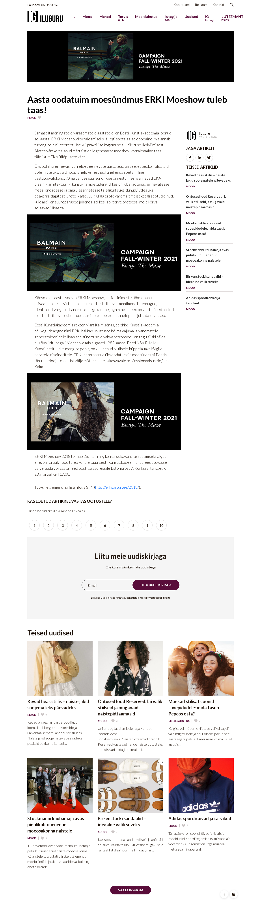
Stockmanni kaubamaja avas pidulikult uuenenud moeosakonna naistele (209, 259)
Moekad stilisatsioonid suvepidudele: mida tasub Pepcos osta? (209, 232)
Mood (87, 16)
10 (161, 525)
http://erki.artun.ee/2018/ (117, 487)
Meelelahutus (146, 16)
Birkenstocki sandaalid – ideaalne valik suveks (209, 282)
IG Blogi (209, 18)
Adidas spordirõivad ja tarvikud (209, 304)
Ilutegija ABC (170, 18)
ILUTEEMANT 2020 (232, 18)
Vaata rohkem (130, 890)
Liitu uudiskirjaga (156, 585)
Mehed (105, 16)
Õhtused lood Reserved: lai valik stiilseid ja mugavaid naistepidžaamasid (209, 205)
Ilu (73, 16)
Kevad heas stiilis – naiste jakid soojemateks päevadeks (209, 181)
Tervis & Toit (123, 18)
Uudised (191, 16)
